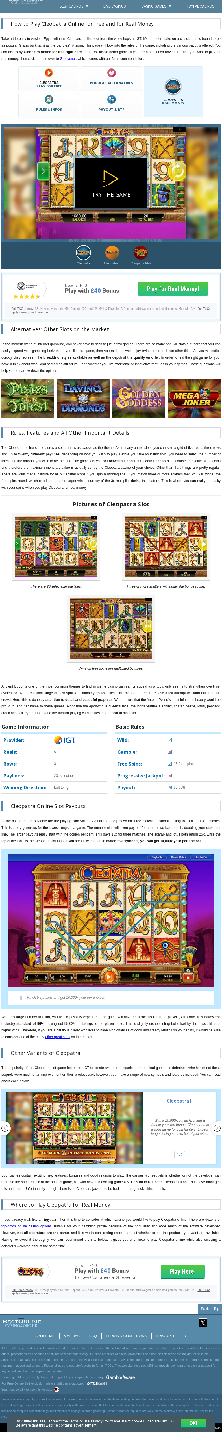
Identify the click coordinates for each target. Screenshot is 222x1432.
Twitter (203, 1323)
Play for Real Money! (173, 288)
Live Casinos (114, 6)
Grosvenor (68, 59)
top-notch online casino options (26, 1226)
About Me (45, 1336)
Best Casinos (71, 6)
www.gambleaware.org (35, 312)
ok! (193, 1423)
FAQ (93, 1336)
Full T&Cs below (22, 308)
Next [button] (216, 1128)
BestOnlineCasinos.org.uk (25, 6)
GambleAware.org (121, 1377)
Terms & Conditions (126, 1336)
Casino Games (153, 6)
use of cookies (135, 1421)
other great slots (57, 1037)
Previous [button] (6, 1128)
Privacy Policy (171, 1336)
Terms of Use (81, 1421)
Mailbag (72, 1336)
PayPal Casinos (200, 6)
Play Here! (183, 1271)
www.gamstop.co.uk (97, 1383)
